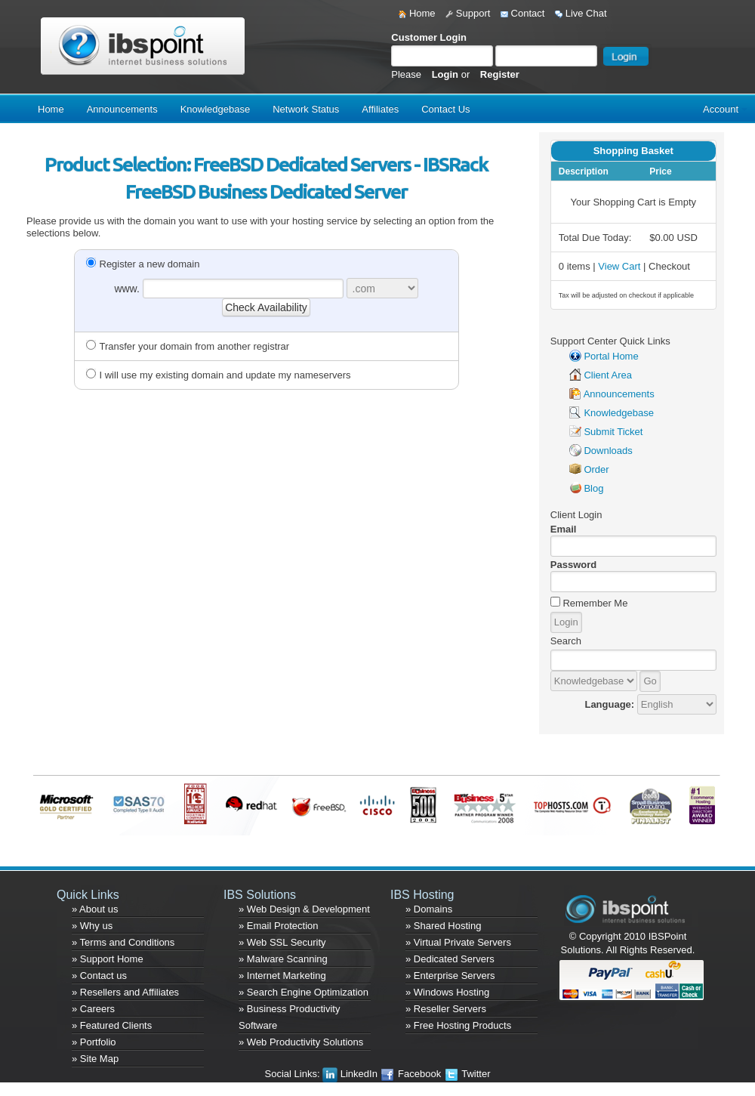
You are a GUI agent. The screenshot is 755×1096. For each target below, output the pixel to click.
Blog (593, 488)
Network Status (306, 109)
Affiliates (380, 109)
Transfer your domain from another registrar (188, 346)
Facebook (411, 1073)
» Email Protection (279, 925)
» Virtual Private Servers (458, 942)
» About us (95, 909)
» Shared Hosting (443, 925)
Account (720, 109)
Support (467, 13)
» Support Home (107, 959)
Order (596, 469)
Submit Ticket (613, 431)
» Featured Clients (112, 1025)
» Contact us (99, 975)
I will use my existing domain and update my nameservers (218, 375)
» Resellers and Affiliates (125, 992)
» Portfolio (94, 1042)
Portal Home (611, 356)
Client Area (608, 375)
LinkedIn (351, 1073)
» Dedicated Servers (450, 959)
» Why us (92, 925)
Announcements (122, 109)
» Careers (93, 1008)
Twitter (467, 1073)
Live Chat (581, 13)
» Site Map (95, 1058)
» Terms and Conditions (123, 942)
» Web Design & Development (304, 909)
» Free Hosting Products (458, 1025)
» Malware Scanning (283, 959)
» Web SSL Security (282, 942)
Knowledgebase (215, 109)
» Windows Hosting (447, 992)
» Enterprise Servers (450, 975)
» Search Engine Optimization (303, 992)
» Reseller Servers (445, 1008)
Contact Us (445, 109)
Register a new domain (143, 264)
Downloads (608, 450)
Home (417, 13)
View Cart (619, 266)
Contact (522, 13)
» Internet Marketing (282, 975)
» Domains (428, 909)
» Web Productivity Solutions (301, 1042)
